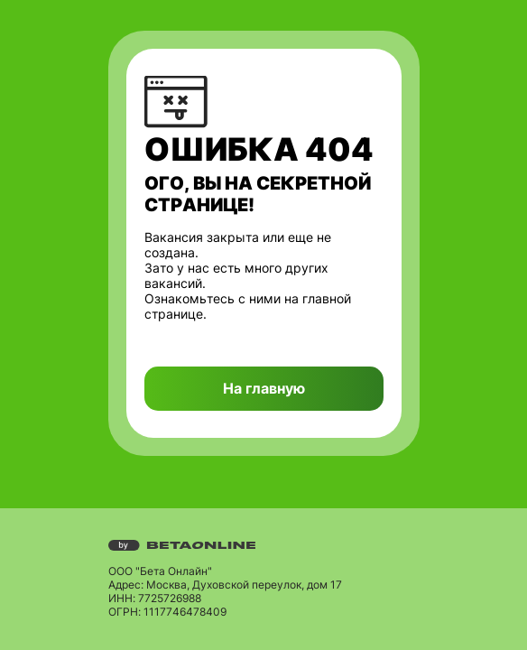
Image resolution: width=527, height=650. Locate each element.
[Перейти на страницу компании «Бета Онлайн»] (264, 545)
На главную (264, 388)
